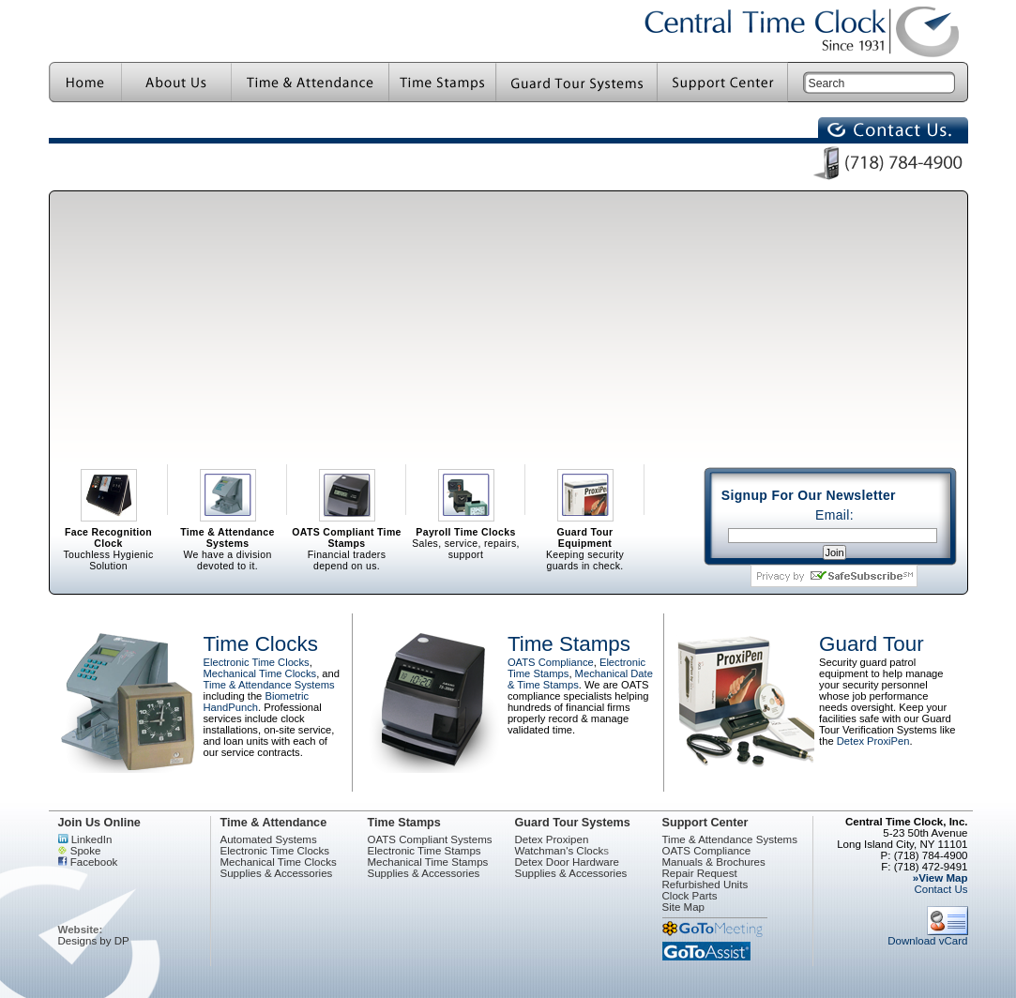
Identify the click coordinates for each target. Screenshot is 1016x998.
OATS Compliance (551, 662)
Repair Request (699, 873)
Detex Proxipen (552, 839)
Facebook (88, 862)
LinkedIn (85, 839)
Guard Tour (871, 644)
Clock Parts (690, 895)
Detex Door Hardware (567, 862)
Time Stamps (569, 644)
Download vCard (927, 936)
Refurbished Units (705, 884)
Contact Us (940, 889)
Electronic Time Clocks (257, 662)
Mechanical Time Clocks (260, 673)
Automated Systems (268, 839)
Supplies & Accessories (276, 873)
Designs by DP (93, 940)
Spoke (79, 850)
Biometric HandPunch (257, 701)
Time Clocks (261, 644)
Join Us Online (99, 822)
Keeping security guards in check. (585, 492)
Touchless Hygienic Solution (109, 492)
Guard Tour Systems (572, 822)
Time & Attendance (273, 822)
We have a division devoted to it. (228, 492)
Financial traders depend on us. (347, 492)
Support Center (705, 822)
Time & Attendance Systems (269, 684)
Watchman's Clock (559, 850)
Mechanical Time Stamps (428, 862)
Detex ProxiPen (873, 741)
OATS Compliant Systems (430, 839)
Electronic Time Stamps (424, 850)
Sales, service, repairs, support (466, 492)
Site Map (683, 907)
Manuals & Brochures (714, 862)
